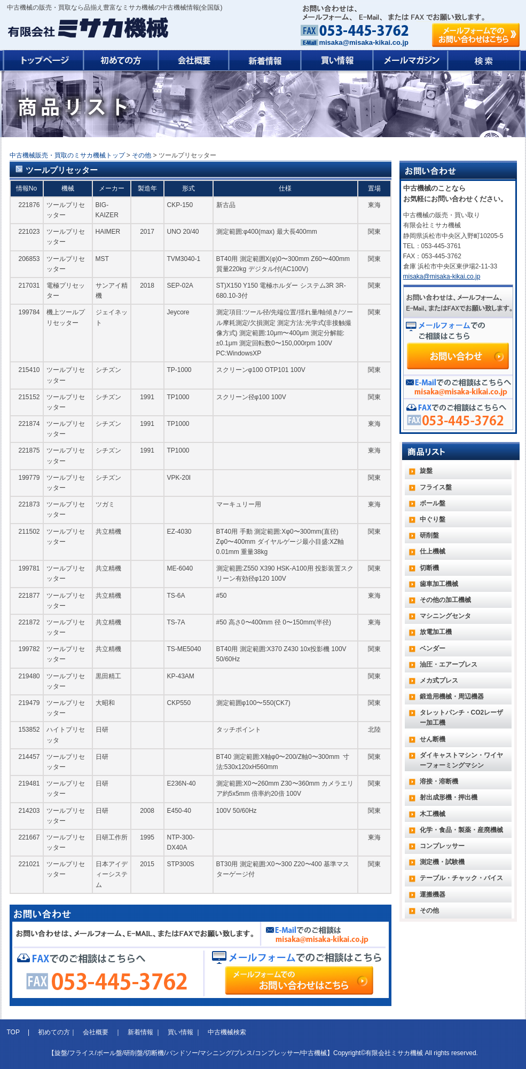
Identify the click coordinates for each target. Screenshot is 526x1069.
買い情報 (180, 1032)
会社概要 (95, 1032)
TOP (14, 1032)
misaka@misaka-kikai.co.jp (364, 42)
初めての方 (54, 1032)
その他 (141, 155)
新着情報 (140, 1032)
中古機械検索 (227, 1032)
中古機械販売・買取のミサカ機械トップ (67, 155)
